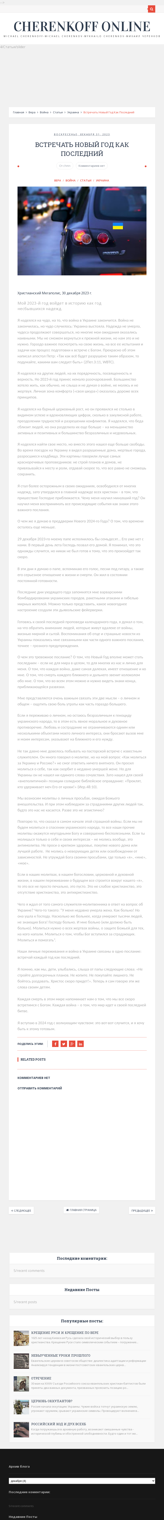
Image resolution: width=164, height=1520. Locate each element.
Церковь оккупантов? (43, 1332)
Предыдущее (148, 1142)
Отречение (33, 1309)
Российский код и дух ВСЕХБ (50, 1355)
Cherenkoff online (82, 26)
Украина (65, 112)
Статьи (50, 112)
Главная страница (83, 1141)
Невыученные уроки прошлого (52, 1286)
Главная (10, 112)
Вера (24, 112)
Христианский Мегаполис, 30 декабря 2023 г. (47, 294)
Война (36, 112)
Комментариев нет (92, 158)
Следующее (14, 1142)
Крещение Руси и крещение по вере (57, 1263)
